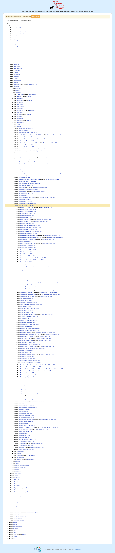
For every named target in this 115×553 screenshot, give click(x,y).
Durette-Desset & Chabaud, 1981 (30, 227)
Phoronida (16, 481)
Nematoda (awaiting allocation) (22, 465)
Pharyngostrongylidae (23, 411)
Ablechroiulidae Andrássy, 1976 (26, 128)
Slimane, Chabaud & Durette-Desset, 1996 (32, 348)
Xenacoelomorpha (18, 518)
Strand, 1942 (26, 292)
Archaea (15, 522)
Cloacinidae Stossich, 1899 (25, 155)
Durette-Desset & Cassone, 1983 (30, 362)
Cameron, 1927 (27, 296)
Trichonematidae (22, 443)
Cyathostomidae (22, 161)
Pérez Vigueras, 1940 (29, 330)
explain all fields (35, 16)
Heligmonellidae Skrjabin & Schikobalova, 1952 (29, 183)
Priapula (16, 491)
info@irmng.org (75, 544)
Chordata (16, 50)
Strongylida (19, 455)
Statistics (62, 11)
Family (17, 205)
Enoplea (17, 463)
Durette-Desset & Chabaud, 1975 (29, 334)
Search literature (41, 11)
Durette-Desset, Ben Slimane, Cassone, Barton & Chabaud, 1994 (38, 270)
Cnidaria (16, 52)
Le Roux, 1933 (27, 370)
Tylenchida (19, 459)
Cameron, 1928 (28, 314)
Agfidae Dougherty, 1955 (24, 130)
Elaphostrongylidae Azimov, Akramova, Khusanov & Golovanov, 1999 (34, 173)
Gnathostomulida (18, 68)
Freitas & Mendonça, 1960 (30, 225)
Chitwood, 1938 (48, 243)
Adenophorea (18, 88)
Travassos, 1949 (26, 251)
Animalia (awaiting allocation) (20, 31)
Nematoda (16, 86)
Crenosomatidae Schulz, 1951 (25, 159)
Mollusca (16, 82)
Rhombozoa (17, 498)
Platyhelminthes (17, 485)
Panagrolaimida (32, 94)
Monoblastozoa (17, 84)
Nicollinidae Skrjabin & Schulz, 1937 (27, 397)
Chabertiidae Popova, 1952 (36, 151)
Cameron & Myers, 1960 (29, 286)
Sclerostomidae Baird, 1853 (25, 429)
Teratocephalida (20, 457)
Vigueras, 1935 (27, 376)
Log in (91, 11)
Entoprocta (16, 64)
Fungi (14, 530)
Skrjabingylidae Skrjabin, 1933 (25, 431)
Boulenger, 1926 (28, 211)
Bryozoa (16, 42)
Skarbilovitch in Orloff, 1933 (30, 237)
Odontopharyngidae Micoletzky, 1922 (27, 399)
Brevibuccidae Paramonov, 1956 (26, 144)
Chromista (15, 528)
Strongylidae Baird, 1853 (37, 161)
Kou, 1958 (49, 286)
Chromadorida (20, 102)
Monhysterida (20, 118)
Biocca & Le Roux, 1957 (28, 209)
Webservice (68, 11)
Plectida (18, 124)
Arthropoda (16, 38)
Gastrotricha (17, 66)
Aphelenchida (20, 94)
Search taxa (28, 11)
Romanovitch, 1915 (28, 294)
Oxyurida (19, 120)
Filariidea (19, 114)
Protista (14, 534)
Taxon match (49, 11)
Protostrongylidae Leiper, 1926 (62, 173)
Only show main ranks (25, 20)
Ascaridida (19, 96)
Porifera (16, 489)
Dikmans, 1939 (25, 306)
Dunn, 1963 (26, 389)
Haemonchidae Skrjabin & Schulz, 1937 (27, 181)
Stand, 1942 (26, 290)
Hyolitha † (16, 72)
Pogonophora (17, 487)
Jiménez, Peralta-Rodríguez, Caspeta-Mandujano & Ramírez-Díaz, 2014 (40, 282)
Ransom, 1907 (26, 312)
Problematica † (17, 496)
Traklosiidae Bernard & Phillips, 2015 (49, 427)
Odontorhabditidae (23, 401)
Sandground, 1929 (28, 233)
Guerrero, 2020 (26, 318)
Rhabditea (17, 469)
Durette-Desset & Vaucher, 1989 (31, 231)
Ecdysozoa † (20, 60)
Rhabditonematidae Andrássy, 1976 (26, 425)
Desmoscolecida (20, 106)
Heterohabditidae (22, 191)
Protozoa (24, 534)
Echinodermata (17, 62)
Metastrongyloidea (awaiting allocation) (27, 203)
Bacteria (15, 524)
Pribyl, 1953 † (19, 520)
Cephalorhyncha (21, 44)
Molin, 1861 (26, 264)
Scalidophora (20, 502)
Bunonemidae (22, 149)
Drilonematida (20, 112)
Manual (73, 11)
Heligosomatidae (22, 187)
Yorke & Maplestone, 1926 (47, 290)
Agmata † (16, 29)
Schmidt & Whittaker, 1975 (30, 344)
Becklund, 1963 (26, 274)
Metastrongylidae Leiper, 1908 (50, 142)
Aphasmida (17, 90)
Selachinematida (20, 451)
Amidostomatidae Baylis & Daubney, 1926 (28, 132)
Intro (23, 11)
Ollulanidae (21, 403)
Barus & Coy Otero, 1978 (28, 391)
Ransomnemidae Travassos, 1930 (26, 419)
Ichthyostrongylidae (23, 195)
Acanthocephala (17, 27)
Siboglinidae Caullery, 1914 (32, 487)
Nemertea (16, 475)
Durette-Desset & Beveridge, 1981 (30, 393)
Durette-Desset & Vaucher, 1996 (31, 304)
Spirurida (29, 96)
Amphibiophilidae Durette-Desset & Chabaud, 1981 (30, 134)
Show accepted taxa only (11, 20)
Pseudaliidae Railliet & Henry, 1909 (26, 415)
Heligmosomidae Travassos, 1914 (26, 185)
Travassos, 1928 (26, 253)
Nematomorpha (17, 473)
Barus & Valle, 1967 (29, 316)
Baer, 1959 (26, 288)
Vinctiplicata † (20, 516)
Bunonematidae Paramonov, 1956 (26, 146)
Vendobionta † (17, 510)
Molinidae (21, 395)
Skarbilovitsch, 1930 (29, 235)
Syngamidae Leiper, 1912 (24, 437)
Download (86, 11)
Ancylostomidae (22, 138)
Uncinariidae (21, 447)
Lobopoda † (16, 76)
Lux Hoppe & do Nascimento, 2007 (32, 259)
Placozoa (16, 483)
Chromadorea (18, 92)
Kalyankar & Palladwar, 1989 (31, 284)
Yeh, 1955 (26, 261)
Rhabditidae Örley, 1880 (38, 401)
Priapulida (26, 491)
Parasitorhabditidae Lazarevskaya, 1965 (28, 407)
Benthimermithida (20, 98)
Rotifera (16, 500)
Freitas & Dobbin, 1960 (28, 243)
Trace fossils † (17, 508)
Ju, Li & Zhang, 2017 (28, 249)
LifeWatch (81, 11)
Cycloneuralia (20, 58)
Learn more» (78, 549)
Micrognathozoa (17, 80)
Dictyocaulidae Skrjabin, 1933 (25, 169)
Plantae (14, 532)
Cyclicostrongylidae (23, 163)
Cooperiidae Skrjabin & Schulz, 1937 (27, 157)
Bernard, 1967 (27, 310)
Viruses (14, 538)
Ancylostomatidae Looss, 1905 (25, 136)
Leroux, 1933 (27, 372)
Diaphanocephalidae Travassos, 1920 (41, 163)
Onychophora (17, 477)
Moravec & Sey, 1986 (27, 215)
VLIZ (56, 544)
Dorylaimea (17, 461)
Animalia (15, 25)
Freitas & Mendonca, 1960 (30, 328)
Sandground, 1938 (27, 354)
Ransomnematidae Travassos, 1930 (48, 419)
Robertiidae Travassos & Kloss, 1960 (27, 427)
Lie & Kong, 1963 (28, 266)
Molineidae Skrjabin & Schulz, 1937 (47, 197)
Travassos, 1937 (26, 352)
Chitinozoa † (17, 48)
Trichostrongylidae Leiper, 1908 (54, 134)
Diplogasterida (20, 108)
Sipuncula (16, 504)
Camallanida (19, 100)
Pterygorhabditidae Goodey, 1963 (26, 417)
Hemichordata (17, 70)
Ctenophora (16, 54)
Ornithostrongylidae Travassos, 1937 (27, 405)
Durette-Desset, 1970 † (29, 324)
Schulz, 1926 (25, 387)
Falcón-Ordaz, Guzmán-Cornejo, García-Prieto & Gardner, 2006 (37, 364)
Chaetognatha (17, 46)
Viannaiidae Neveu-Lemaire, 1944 (26, 449)
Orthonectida (17, 479)
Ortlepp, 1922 (25, 381)
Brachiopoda (17, 40)
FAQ (77, 11)
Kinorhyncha (17, 74)
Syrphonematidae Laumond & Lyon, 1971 (28, 439)
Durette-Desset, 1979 (27, 350)
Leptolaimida (19, 116)
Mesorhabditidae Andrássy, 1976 (26, 199)
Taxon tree (34, 11)
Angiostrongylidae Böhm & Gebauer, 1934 (28, 142)
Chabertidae (21, 151)
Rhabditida (19, 126)
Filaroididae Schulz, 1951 (35, 175)
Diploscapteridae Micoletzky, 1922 (26, 171)
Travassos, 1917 (43, 219)
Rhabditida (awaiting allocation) (26, 421)
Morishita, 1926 (25, 219)
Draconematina (20, 110)
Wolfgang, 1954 (26, 217)
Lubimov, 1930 (49, 266)
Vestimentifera (17, 512)
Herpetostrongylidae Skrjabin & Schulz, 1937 (29, 189)
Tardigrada (16, 506)
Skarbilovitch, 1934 (52, 235)
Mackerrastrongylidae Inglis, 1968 (26, 197)
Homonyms (56, 11)
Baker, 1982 (25, 272)
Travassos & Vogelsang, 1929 (28, 320)
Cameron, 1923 (46, 296)
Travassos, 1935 (27, 207)
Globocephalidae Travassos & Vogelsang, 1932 (29, 179)
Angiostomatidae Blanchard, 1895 (26, 140)
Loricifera (16, 78)
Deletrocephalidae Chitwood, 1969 (26, 165)
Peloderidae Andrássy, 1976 (25, 409)
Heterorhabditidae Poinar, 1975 (39, 191)
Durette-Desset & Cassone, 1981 (30, 360)
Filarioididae (21, 175)
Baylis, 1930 (27, 322)
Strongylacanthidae (23, 433)
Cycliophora (16, 56)
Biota (17, 526)
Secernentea (18, 471)
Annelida (16, 36)
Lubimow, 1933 (28, 247)
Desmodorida (20, 104)
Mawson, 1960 (27, 213)
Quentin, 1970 (27, 245)
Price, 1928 (41, 221)
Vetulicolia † (16, 514)
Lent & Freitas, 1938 (28, 229)
